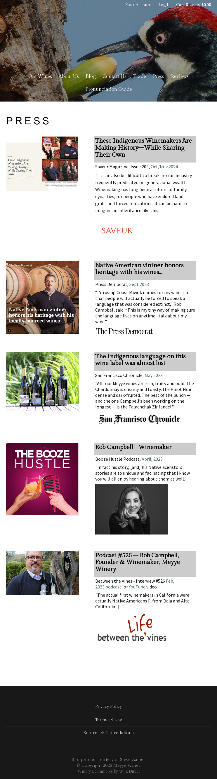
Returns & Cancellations (108, 732)
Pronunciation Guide (108, 89)
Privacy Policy (108, 706)
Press (158, 76)
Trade (139, 76)
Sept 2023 (139, 284)
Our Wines (40, 76)
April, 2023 (152, 459)
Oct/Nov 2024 (164, 167)
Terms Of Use (108, 719)
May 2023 (154, 375)
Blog (91, 76)
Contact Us (114, 76)
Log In (165, 5)
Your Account (138, 5)
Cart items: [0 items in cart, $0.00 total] (193, 5)
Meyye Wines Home (109, 41)
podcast (113, 587)
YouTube (137, 587)
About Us (69, 76)
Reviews (180, 76)
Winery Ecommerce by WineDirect (108, 771)
